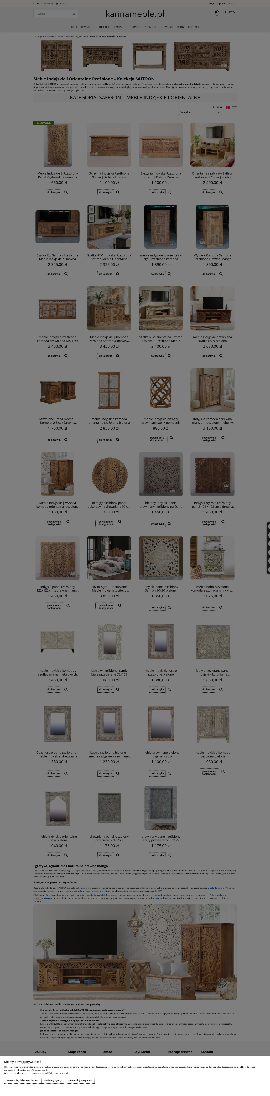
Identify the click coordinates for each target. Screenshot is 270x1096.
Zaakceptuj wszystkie (80, 1080)
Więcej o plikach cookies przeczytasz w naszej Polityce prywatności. (36, 1073)
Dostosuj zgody (53, 1080)
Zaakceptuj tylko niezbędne (22, 1080)
